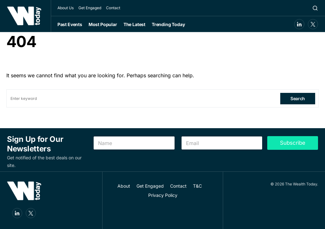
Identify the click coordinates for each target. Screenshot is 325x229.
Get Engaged (89, 7)
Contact (113, 7)
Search (297, 98)
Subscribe (292, 143)
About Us (65, 7)
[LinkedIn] (299, 24)
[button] (315, 8)
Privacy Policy (162, 195)
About (123, 186)
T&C (197, 186)
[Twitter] (313, 24)
